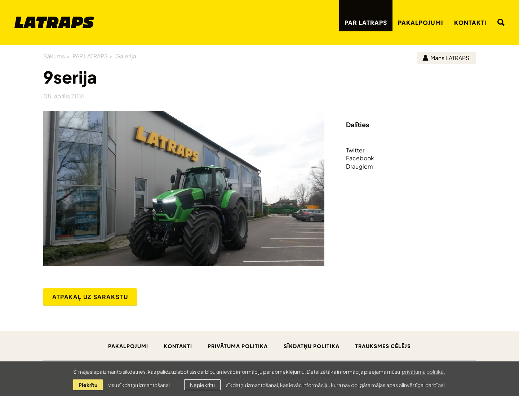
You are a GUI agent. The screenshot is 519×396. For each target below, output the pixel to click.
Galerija (125, 56)
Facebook (360, 158)
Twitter (355, 150)
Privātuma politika (238, 346)
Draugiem (359, 166)
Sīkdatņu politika (312, 346)
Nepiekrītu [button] (202, 385)
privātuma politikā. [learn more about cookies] (423, 371)
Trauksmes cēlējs (383, 346)
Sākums (54, 56)
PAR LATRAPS (366, 22)
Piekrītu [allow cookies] (88, 385)
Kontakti (470, 22)
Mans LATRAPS (445, 57)
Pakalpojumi (420, 22)
